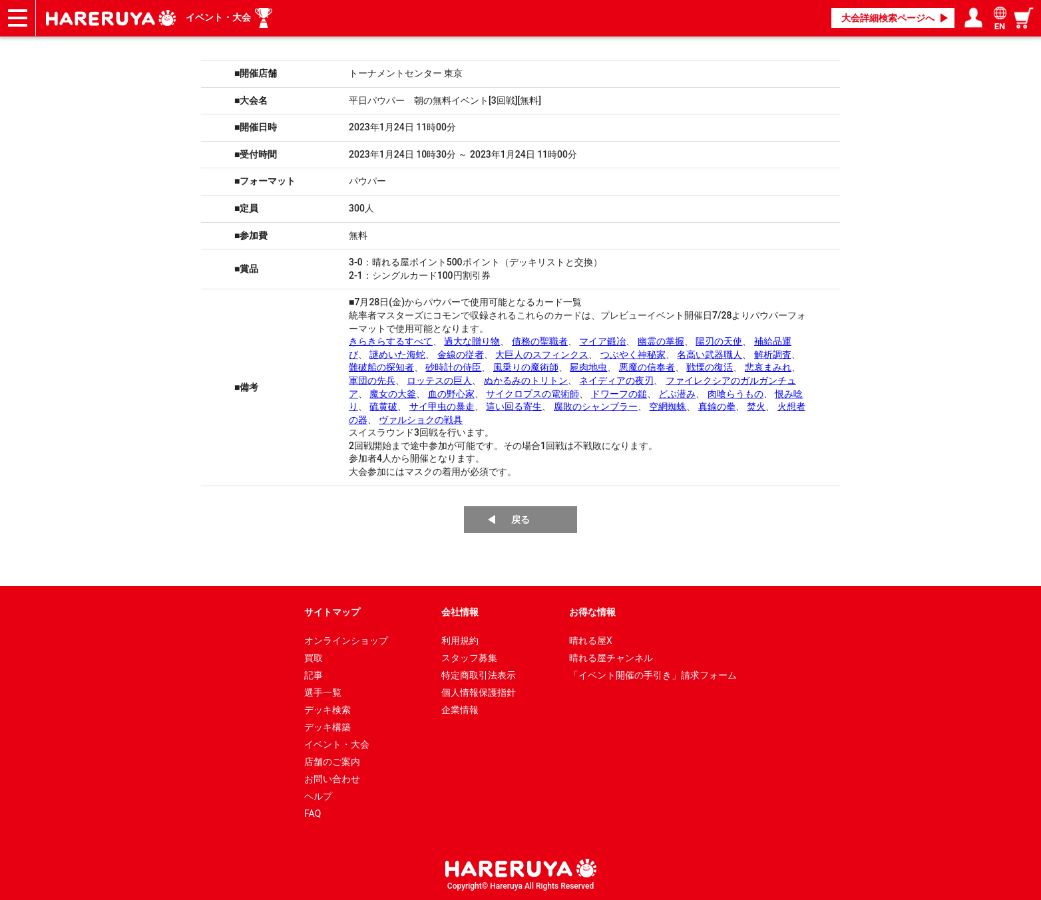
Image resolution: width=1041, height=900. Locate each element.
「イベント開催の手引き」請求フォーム (653, 675)
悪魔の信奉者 (647, 367)
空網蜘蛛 (667, 406)
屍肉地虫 (588, 367)
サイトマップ (332, 612)
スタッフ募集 (469, 658)
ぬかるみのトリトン (526, 380)
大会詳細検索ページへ (888, 18)
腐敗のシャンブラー (596, 406)
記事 (313, 675)
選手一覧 (322, 692)
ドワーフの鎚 (619, 393)
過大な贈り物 (472, 341)
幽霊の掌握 (661, 341)
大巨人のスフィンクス (541, 354)
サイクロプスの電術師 (532, 393)
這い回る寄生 (514, 406)
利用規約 (460, 640)
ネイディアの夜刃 (616, 380)
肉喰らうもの (735, 393)
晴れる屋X (590, 640)
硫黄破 (383, 406)
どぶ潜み (677, 393)
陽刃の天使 (719, 341)
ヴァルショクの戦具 (421, 419)
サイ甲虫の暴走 (442, 406)
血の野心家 (451, 393)
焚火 (756, 406)
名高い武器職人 (709, 354)
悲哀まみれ (768, 367)
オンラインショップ (346, 640)
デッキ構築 (327, 727)
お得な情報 (592, 612)
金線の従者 (460, 354)
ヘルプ (318, 796)
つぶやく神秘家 (633, 354)
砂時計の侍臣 (453, 367)
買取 (313, 658)
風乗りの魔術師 (525, 367)
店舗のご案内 (332, 761)
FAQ (312, 813)
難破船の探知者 (381, 367)
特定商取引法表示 (478, 675)
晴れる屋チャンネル (611, 658)
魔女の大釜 (392, 393)
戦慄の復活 (709, 367)
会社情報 (460, 612)
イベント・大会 (218, 17)
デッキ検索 (327, 709)
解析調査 (772, 354)
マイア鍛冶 (602, 341)
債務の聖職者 (540, 341)
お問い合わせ (332, 779)
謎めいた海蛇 (397, 354)
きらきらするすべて (391, 341)
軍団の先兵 (372, 380)
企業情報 (460, 709)
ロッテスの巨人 (439, 380)
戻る (520, 519)
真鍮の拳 (716, 406)
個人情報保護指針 (478, 692)
